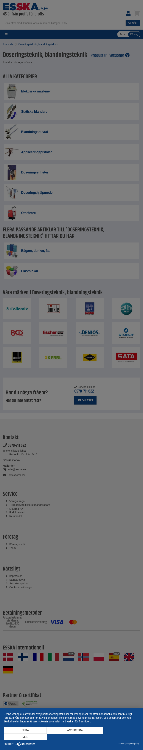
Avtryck (121, 744)
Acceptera (71, 737)
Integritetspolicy (132, 744)
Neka (24, 737)
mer (119, 737)
